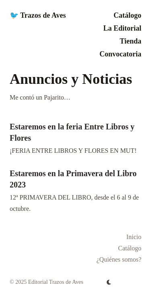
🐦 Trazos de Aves (38, 15)
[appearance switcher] (109, 282)
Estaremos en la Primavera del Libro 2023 (73, 179)
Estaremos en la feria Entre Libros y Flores (72, 132)
